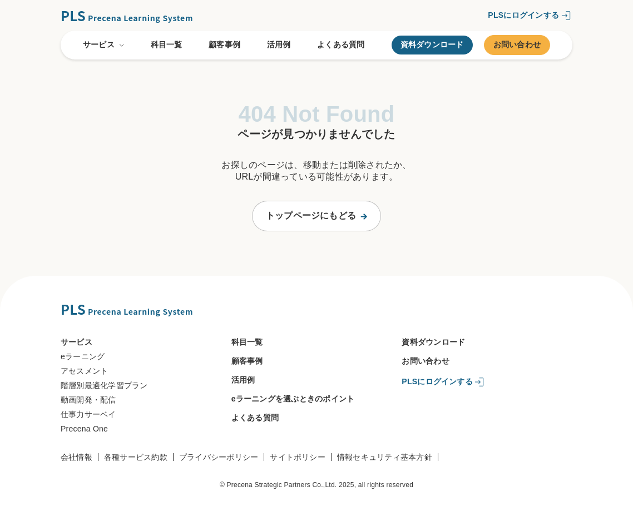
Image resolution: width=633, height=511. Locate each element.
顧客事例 (224, 44)
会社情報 (76, 457)
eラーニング (83, 356)
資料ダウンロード (432, 44)
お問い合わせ (517, 44)
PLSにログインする (523, 14)
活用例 (279, 44)
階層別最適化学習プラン (104, 385)
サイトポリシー (297, 457)
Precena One (84, 428)
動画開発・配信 (88, 399)
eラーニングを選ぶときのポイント (293, 398)
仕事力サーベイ (88, 414)
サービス (103, 45)
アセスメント (84, 370)
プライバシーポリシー (218, 457)
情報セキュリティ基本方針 (384, 457)
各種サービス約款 (135, 457)
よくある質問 (340, 44)
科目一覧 (166, 44)
